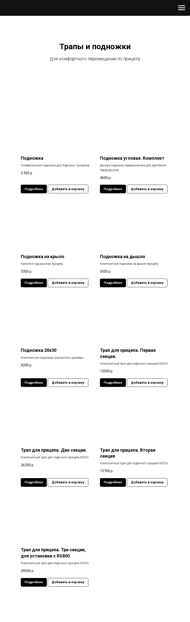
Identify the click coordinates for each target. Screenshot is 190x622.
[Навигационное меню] (181, 7)
